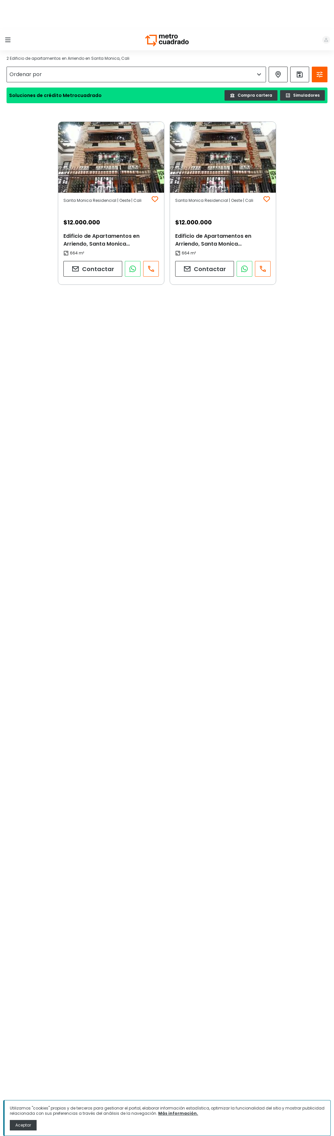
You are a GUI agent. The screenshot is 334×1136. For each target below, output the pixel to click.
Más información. (178, 1113)
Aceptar (23, 1125)
